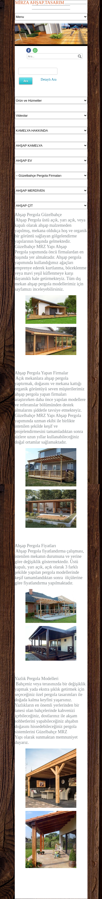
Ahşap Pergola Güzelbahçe (38, 214)
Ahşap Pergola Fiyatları (35, 545)
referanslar (29, 404)
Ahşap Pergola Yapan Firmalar (41, 372)
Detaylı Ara (48, 79)
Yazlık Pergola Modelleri (37, 678)
